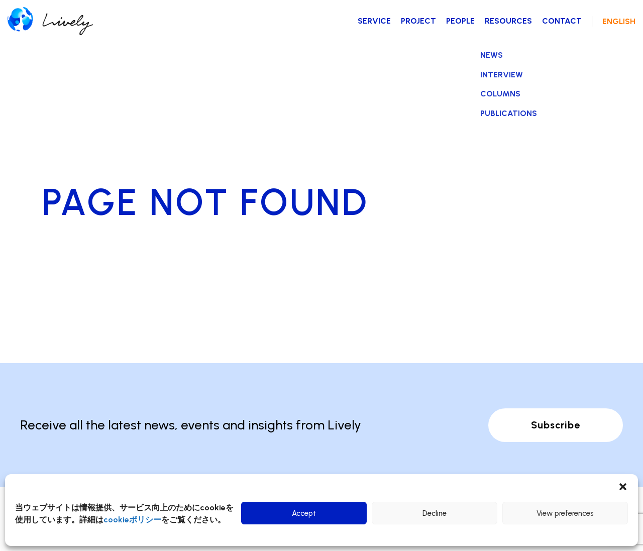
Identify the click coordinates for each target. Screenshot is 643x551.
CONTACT (562, 21)
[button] (623, 487)
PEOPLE (460, 21)
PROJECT (418, 21)
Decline (434, 513)
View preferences (565, 513)
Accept (304, 513)
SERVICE (374, 21)
